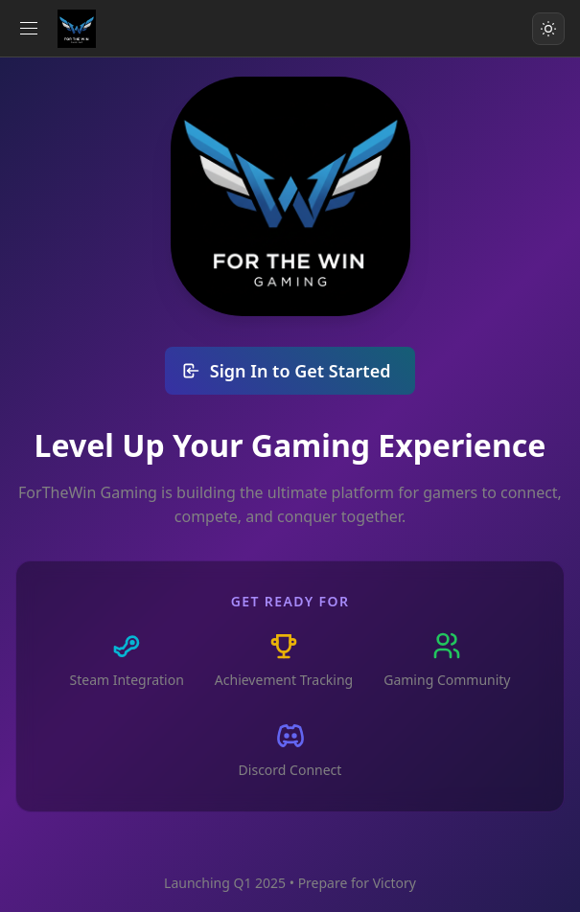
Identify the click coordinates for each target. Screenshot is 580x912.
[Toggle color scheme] (548, 28)
